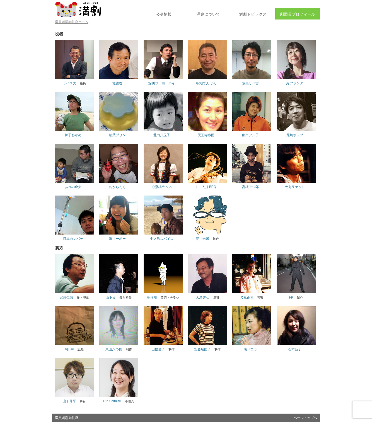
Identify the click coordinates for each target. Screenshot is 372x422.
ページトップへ (305, 418)
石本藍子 (294, 349)
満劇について (208, 14)
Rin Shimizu (112, 401)
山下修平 (69, 401)
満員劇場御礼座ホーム (71, 22)
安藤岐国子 (202, 349)
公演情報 (163, 14)
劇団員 (297, 14)
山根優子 (158, 349)
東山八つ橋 (113, 349)
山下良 (111, 297)
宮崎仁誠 (66, 297)
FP (291, 297)
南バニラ (250, 349)
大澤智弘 (202, 297)
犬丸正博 (246, 297)
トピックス (253, 14)
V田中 (69, 349)
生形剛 (152, 297)
